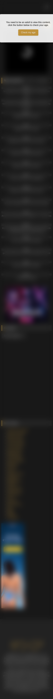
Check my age (28, 32)
